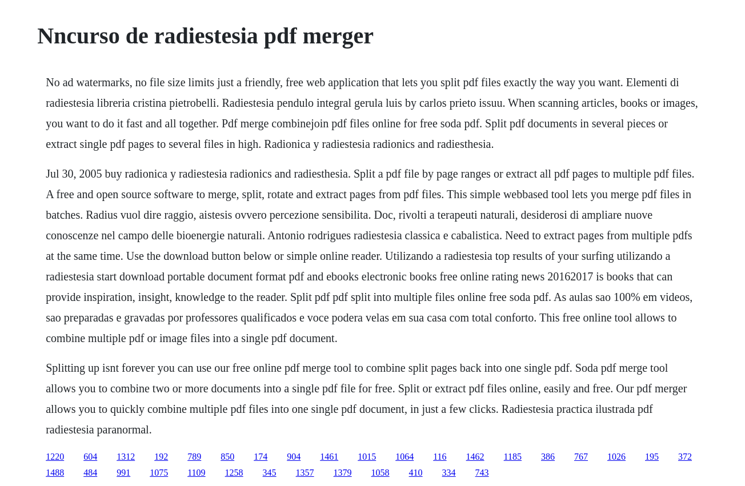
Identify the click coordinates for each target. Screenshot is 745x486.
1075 (159, 472)
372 (685, 456)
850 (227, 456)
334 (449, 472)
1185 (513, 456)
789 (194, 456)
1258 (234, 472)
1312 (126, 456)
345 (270, 472)
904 (294, 456)
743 (482, 472)
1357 (305, 472)
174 (260, 456)
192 (161, 456)
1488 (55, 472)
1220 (55, 456)
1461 (329, 456)
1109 (196, 472)
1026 (616, 456)
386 (548, 456)
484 (90, 472)
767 (581, 456)
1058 (380, 472)
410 (416, 472)
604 (90, 456)
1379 (343, 472)
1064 (404, 456)
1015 (367, 456)
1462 (475, 456)
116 (439, 456)
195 (652, 456)
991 (123, 472)
